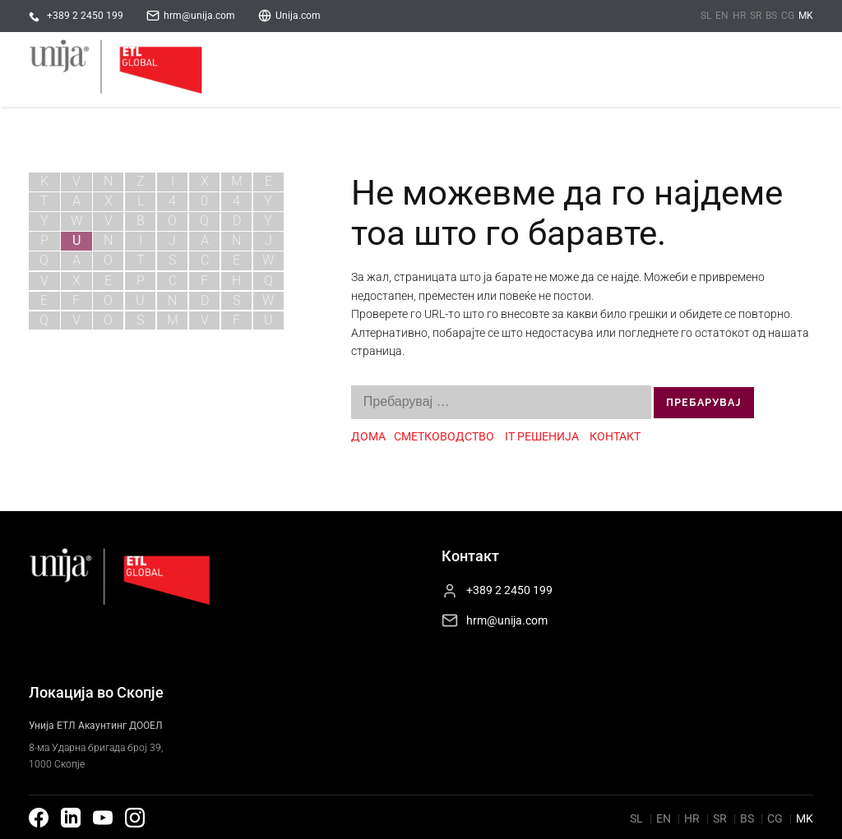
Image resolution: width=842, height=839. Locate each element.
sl (706, 15)
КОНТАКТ (615, 436)
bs (771, 15)
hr (739, 15)
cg (787, 15)
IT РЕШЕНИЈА (542, 436)
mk (805, 15)
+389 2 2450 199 (85, 15)
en (722, 15)
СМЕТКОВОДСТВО (445, 436)
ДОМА (368, 436)
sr (755, 15)
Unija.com (298, 15)
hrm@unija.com (199, 15)
